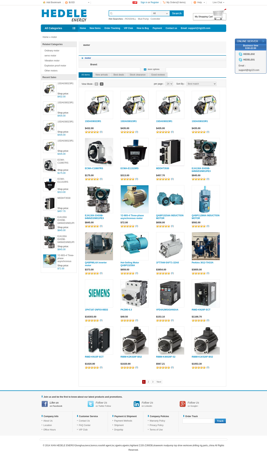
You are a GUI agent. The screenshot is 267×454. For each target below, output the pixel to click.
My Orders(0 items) (176, 2)
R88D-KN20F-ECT (201, 309)
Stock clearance (137, 74)
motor (54, 37)
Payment (157, 28)
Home (83, 28)
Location (47, 425)
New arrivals (101, 74)
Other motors (50, 70)
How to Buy (143, 28)
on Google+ (203, 404)
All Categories (53, 28)
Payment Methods (123, 421)
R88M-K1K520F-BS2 (202, 357)
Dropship (118, 429)
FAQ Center (84, 425)
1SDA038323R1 (65, 83)
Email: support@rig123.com (195, 28)
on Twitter (111, 404)
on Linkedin (157, 404)
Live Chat (217, 2)
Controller (155, 19)
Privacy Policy (157, 425)
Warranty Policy (157, 421)
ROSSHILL (130, 19)
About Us (47, 421)
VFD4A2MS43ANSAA (167, 309)
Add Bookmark (53, 2)
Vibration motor (52, 60)
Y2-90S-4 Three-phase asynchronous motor (65, 258)
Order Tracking (112, 28)
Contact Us (84, 421)
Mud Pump (143, 19)
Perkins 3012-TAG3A (202, 262)
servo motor (50, 55)
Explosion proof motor (55, 65)
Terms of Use (156, 429)
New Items (95, 28)
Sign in (144, 2)
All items (85, 74)
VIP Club (128, 28)
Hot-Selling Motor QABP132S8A (130, 264)
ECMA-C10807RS (62, 161)
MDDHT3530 (63, 198)
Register (155, 2)
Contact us (171, 28)
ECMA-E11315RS (62, 180)
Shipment (119, 425)
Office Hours (49, 429)
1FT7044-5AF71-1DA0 (167, 262)
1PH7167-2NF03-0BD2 (96, 309)
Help (199, 2)
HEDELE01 (249, 59)
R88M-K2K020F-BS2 (131, 357)
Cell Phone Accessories (71, 14)
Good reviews (158, 74)
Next (159, 382)
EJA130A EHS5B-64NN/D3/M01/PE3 (65, 220)
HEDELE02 (249, 54)
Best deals (118, 74)
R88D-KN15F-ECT (94, 357)
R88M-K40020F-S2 (165, 357)
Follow (108, 406)
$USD (72, 2)
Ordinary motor (51, 50)
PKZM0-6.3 (126, 309)
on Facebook (65, 404)
